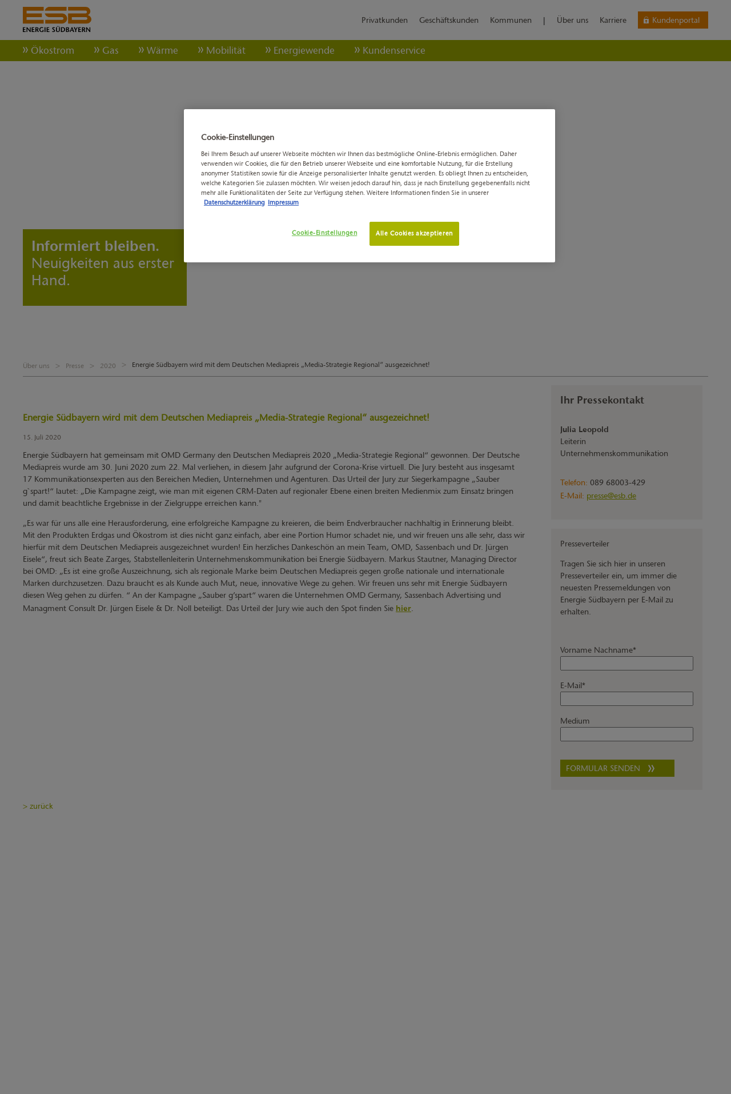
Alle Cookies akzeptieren (414, 233)
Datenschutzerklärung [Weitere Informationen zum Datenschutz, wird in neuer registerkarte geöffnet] (234, 202)
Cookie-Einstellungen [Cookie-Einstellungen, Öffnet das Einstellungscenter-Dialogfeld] (324, 233)
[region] (369, 185)
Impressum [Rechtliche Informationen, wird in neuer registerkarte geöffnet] (283, 202)
